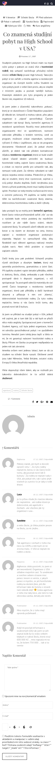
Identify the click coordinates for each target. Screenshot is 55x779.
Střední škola (26, 390)
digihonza (21, 459)
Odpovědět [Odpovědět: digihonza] (48, 459)
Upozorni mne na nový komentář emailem (25, 696)
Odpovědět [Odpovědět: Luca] (48, 494)
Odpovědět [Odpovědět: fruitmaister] (48, 606)
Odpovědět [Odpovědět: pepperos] (48, 562)
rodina (15, 390)
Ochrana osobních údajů (20, 744)
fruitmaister (22, 606)
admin (31, 416)
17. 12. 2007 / (38, 459)
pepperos (20, 562)
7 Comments (14, 399)
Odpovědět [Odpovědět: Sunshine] (48, 521)
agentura (6, 390)
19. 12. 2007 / (38, 606)
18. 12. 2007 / (38, 494)
